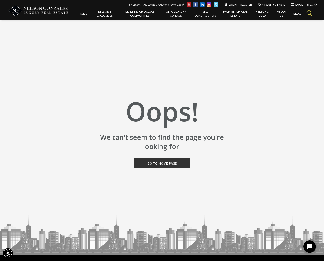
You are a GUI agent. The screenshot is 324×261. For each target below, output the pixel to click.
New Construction (203, 13)
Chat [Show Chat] (309, 246)
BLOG (293, 13)
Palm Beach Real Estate (232, 13)
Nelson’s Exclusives (104, 13)
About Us (278, 13)
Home (83, 13)
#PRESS (311, 4)
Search (307, 13)
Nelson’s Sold (259, 13)
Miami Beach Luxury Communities (138, 13)
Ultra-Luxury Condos (174, 13)
